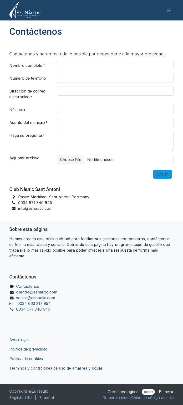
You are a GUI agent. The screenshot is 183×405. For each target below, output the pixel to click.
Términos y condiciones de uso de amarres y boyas (56, 368)
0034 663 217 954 (34, 303)
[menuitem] (20, 397)
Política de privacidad (28, 349)
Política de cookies (26, 358)
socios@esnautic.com (35, 297)
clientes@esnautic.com (36, 292)
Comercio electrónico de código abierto (138, 397)
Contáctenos (27, 286)
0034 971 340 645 (33, 309)
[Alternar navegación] (169, 10)
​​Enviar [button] (162, 174)
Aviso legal (19, 339)
